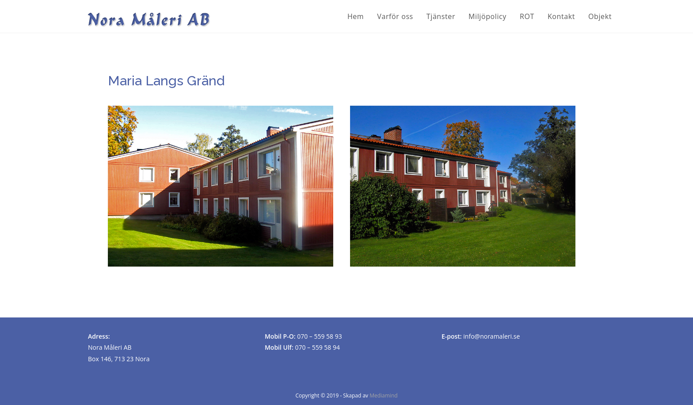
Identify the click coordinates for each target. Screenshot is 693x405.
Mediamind (383, 395)
